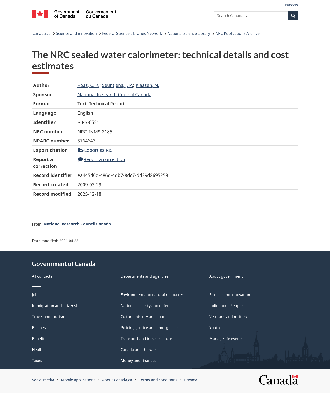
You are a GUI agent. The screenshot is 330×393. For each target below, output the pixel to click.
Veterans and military (228, 316)
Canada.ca (41, 33)
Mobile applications (78, 379)
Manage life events (226, 338)
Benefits (39, 338)
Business (40, 327)
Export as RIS (95, 150)
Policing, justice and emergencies (150, 327)
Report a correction (101, 159)
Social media (43, 379)
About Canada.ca (117, 379)
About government (226, 276)
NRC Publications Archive (237, 33)
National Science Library (189, 33)
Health (38, 349)
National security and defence (147, 305)
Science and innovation (76, 33)
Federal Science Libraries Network (132, 33)
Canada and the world (140, 349)
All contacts (42, 276)
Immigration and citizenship (57, 305)
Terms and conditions (158, 379)
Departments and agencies (145, 276)
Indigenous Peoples (226, 305)
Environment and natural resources (152, 294)
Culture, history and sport (143, 316)
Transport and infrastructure (146, 338)
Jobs (35, 294)
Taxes (37, 360)
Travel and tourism (48, 316)
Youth (214, 327)
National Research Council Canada (77, 224)
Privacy (190, 379)
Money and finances (138, 360)
